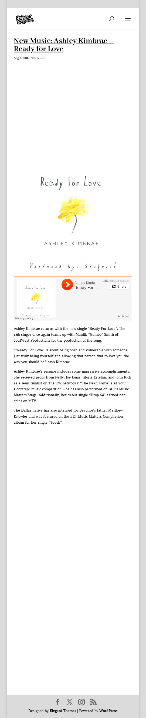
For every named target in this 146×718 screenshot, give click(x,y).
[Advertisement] (73, 114)
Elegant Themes (63, 711)
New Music (38, 58)
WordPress (108, 711)
